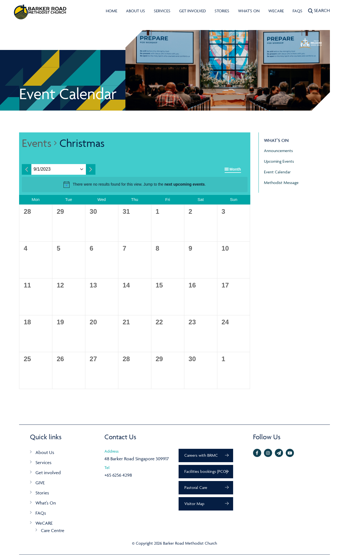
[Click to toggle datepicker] (42, 169)
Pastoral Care (195, 487)
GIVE (40, 482)
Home (111, 10)
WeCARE (276, 10)
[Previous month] (26, 169)
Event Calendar (277, 171)
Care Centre (52, 530)
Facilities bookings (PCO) (205, 471)
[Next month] (90, 169)
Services (162, 10)
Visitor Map (194, 503)
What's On (249, 10)
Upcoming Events (279, 161)
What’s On (45, 503)
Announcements (278, 150)
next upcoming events (184, 184)
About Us (135, 10)
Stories (222, 10)
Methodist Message (281, 182)
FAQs (297, 10)
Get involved (192, 10)
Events (36, 143)
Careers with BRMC (201, 455)
